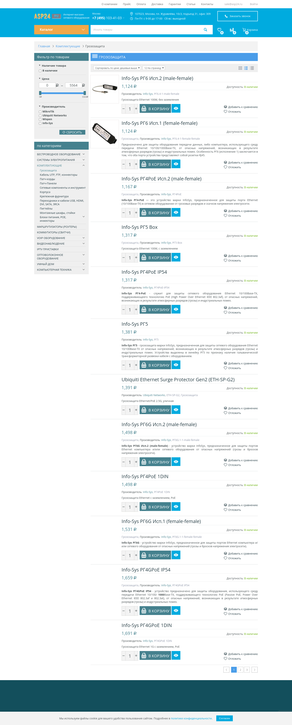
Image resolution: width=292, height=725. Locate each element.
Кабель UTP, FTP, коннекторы (58, 174)
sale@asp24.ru (233, 4)
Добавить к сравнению (241, 107)
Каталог (62, 30)
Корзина (250, 30)
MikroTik (46, 111)
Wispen (45, 119)
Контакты (207, 4)
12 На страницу (154, 68)
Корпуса (45, 192)
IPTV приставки (48, 249)
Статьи (191, 4)
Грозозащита (48, 170)
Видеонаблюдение (50, 243)
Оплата (141, 4)
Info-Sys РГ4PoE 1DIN (145, 476)
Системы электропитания (56, 160)
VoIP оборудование (51, 238)
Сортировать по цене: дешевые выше (117, 68)
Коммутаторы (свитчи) (53, 232)
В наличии (48, 70)
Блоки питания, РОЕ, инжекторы (53, 218)
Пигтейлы (46, 208)
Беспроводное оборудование (58, 154)
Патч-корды (47, 179)
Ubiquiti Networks (53, 115)
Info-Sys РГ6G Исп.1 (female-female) (161, 521)
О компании (109, 4)
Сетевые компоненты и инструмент (63, 187)
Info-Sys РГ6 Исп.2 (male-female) (157, 78)
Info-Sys (46, 123)
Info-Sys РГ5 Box (140, 227)
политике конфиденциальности (191, 718)
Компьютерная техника (54, 269)
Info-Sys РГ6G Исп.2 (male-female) (159, 424)
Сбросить (72, 132)
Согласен (224, 718)
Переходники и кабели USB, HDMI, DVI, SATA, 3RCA (62, 202)
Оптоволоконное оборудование (50, 256)
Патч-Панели (48, 183)
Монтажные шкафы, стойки (57, 213)
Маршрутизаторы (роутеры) (57, 226)
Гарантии (175, 4)
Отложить (232, 111)
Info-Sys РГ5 (135, 324)
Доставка (157, 4)
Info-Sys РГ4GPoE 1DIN (147, 625)
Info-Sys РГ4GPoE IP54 (146, 569)
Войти (254, 4)
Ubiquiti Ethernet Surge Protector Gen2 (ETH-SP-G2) (178, 379)
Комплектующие (49, 165)
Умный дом (45, 264)
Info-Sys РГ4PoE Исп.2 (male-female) (161, 178)
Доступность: (235, 87)
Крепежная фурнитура (54, 196)
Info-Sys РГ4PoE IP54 (144, 272)
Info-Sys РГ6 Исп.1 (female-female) (159, 123)
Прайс (127, 4)
